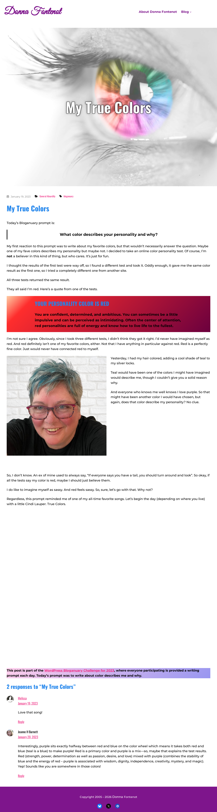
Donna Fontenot (32, 12)
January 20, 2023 (28, 737)
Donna (118, 797)
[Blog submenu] (191, 12)
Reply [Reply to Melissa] (21, 721)
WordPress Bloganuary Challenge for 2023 (79, 670)
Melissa (22, 698)
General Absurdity (47, 196)
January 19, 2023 (21, 196)
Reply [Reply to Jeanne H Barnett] (21, 775)
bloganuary (68, 196)
